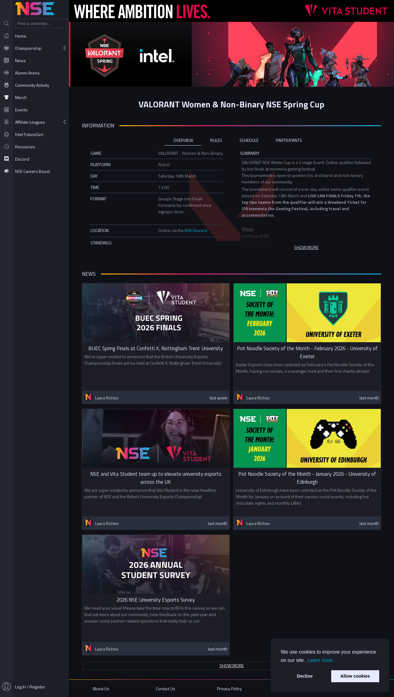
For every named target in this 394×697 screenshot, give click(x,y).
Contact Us (165, 688)
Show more (231, 665)
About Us (101, 688)
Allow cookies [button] (355, 676)
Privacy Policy (229, 688)
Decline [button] (305, 676)
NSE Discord (196, 230)
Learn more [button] (320, 660)
